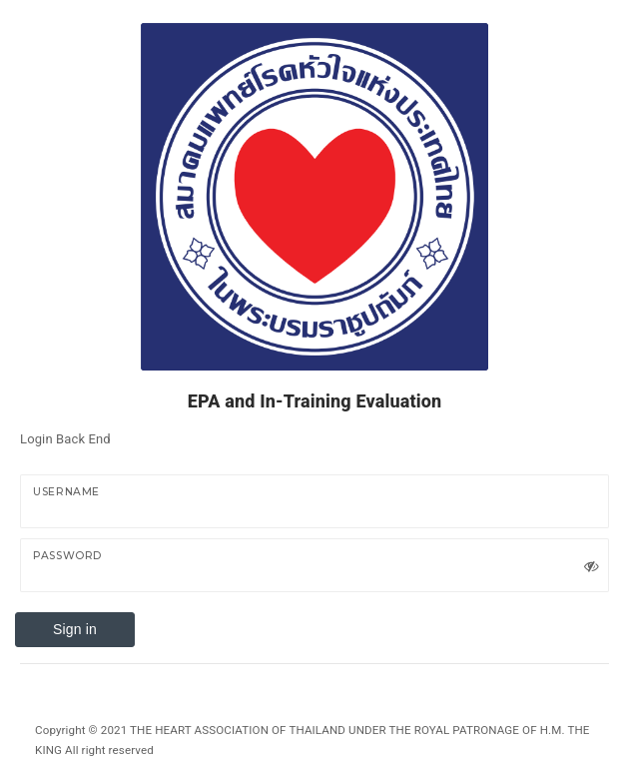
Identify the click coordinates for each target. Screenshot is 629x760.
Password (67, 555)
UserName (66, 491)
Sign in (75, 629)
